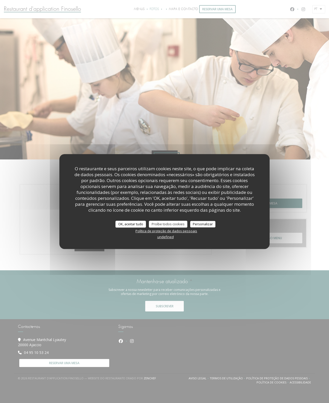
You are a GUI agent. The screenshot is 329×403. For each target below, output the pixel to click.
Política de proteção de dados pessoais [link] (166, 231)
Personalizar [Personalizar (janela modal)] (203, 224)
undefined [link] (165, 237)
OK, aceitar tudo (130, 224)
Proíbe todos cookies (168, 224)
